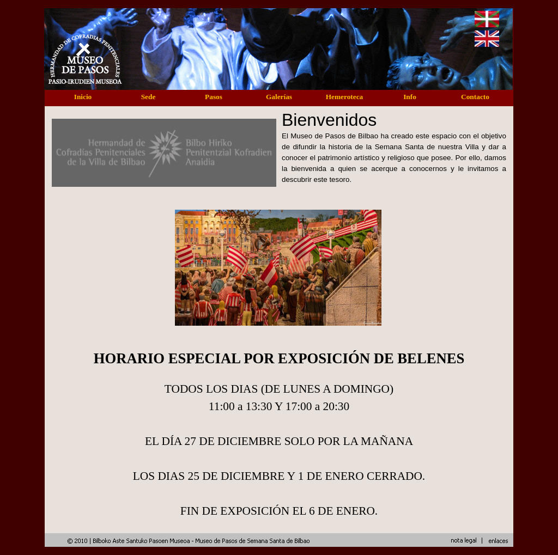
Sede (148, 97)
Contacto (475, 97)
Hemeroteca (344, 97)
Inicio (83, 97)
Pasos (213, 97)
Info (409, 97)
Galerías (279, 97)
